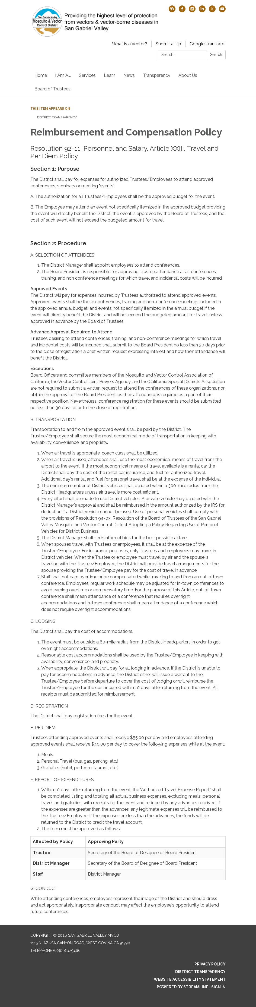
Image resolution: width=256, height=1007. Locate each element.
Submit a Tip (168, 43)
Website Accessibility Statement (190, 979)
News (129, 75)
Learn (109, 75)
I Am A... (63, 75)
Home (40, 75)
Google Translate (207, 43)
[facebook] (182, 10)
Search (216, 54)
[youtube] (222, 10)
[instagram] (192, 10)
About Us (187, 75)
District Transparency (57, 117)
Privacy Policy (210, 964)
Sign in (218, 987)
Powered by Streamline (182, 987)
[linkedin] (202, 10)
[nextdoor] (172, 10)
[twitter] (212, 10)
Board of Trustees (52, 88)
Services (87, 75)
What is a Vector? (129, 43)
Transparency (156, 75)
